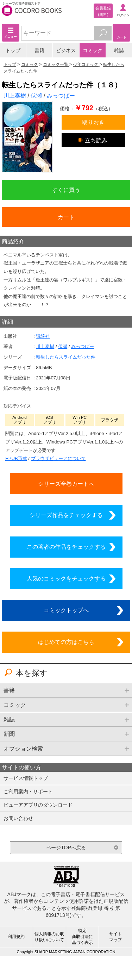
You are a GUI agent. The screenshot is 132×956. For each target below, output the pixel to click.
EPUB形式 (16, 458)
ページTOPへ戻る (66, 847)
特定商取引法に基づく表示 (82, 936)
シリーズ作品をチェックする (66, 515)
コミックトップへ (66, 610)
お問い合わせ (18, 818)
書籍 (39, 50)
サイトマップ (115, 936)
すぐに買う (66, 190)
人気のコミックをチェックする (66, 578)
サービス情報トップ (26, 778)
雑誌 (119, 50)
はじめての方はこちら (66, 642)
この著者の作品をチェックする (66, 547)
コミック (92, 50)
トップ (13, 50)
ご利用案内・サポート (28, 791)
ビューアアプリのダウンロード (38, 805)
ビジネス (66, 50)
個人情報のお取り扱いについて (49, 936)
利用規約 (16, 936)
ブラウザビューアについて (58, 458)
